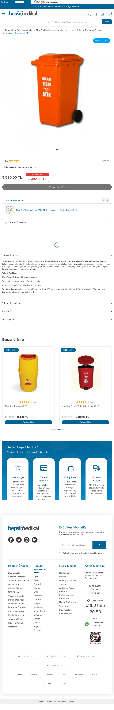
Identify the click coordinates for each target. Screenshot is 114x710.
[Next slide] (107, 200)
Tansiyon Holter (15, 619)
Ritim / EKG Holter (16, 623)
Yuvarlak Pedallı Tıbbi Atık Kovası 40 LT (80, 406)
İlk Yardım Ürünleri (17, 607)
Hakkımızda (65, 573)
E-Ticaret (48, 701)
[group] (57, 91)
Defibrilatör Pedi (16, 599)
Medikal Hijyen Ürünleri (71, 30)
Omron (37, 618)
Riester (37, 622)
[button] (57, 149)
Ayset (36, 576)
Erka (36, 591)
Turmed (37, 630)
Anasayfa (8, 30)
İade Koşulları (57, 319)
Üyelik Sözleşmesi (67, 602)
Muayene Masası (16, 603)
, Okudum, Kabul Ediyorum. (81, 553)
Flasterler (12, 626)
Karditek (38, 599)
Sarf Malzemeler (25, 30)
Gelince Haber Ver (57, 187)
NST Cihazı (13, 592)
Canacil (37, 584)
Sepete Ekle (28, 422)
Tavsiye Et (57, 311)
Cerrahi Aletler (15, 588)
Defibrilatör (13, 584)
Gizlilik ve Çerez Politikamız (66, 590)
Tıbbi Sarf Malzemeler (18, 580)
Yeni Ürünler (65, 606)
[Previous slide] (103, 200)
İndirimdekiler (65, 610)
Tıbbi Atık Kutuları (93, 30)
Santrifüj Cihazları (16, 576)
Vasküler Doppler (16, 596)
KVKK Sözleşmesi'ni (71, 553)
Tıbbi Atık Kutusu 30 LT (16, 406)
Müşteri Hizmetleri (68, 580)
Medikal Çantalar (16, 615)
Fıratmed (38, 595)
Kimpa (37, 603)
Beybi (36, 580)
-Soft (42, 701)
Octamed (38, 615)
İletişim (62, 576)
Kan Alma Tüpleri (16, 611)
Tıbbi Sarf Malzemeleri (46, 30)
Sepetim (63, 584)
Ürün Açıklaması (57, 255)
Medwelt (38, 607)
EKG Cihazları (14, 573)
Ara (107, 22)
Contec (37, 588)
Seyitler (37, 626)
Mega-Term (39, 611)
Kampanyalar (65, 613)
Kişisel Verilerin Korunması (66, 597)
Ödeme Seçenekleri (57, 303)
